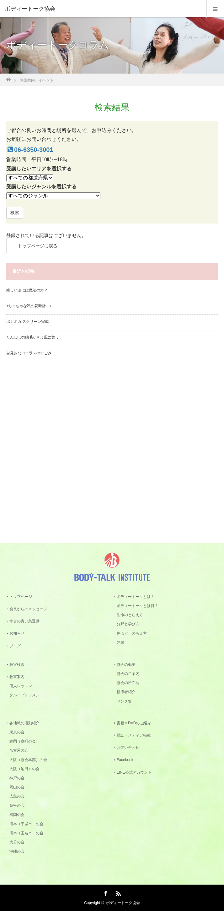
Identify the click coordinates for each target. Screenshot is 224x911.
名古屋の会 (18, 750)
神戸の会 (16, 778)
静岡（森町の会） (24, 741)
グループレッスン (24, 695)
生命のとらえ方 (130, 615)
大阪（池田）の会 (24, 769)
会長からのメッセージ (28, 609)
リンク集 (124, 701)
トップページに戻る (37, 245)
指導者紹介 (126, 692)
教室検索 (16, 664)
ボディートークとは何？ (137, 606)
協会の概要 (126, 664)
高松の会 (16, 805)
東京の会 (16, 732)
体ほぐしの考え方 (132, 633)
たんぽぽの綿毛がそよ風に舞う (32, 337)
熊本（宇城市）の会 (26, 824)
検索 (14, 212)
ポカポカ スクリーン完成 (27, 321)
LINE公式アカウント (134, 772)
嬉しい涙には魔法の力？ (27, 290)
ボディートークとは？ (135, 596)
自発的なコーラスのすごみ (28, 353)
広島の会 (16, 796)
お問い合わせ (128, 747)
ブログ (15, 646)
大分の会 (16, 842)
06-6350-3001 (29, 149)
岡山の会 (16, 787)
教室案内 (16, 677)
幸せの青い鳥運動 (24, 621)
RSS (117, 892)
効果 (120, 642)
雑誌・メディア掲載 (134, 735)
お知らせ (16, 633)
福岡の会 (16, 815)
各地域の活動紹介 (24, 723)
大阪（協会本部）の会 (28, 760)
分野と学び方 (128, 624)
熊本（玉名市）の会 (26, 833)
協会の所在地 (128, 683)
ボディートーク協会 (123, 903)
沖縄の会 (16, 851)
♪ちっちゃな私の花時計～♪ (28, 306)
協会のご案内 (128, 673)
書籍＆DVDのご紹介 (134, 723)
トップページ (20, 596)
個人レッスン (20, 686)
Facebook (125, 760)
